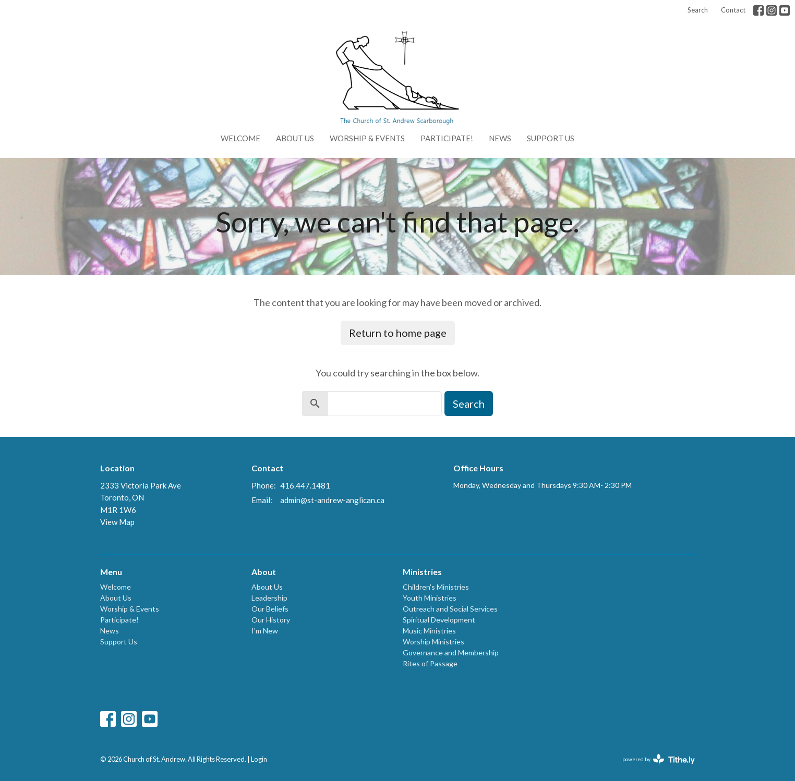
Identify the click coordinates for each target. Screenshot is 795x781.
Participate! (446, 138)
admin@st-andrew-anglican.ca (332, 500)
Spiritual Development (439, 619)
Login (259, 759)
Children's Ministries (436, 586)
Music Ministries (429, 630)
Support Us (550, 138)
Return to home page (398, 332)
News (500, 138)
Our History (270, 619)
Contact (733, 10)
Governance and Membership (451, 652)
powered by (658, 759)
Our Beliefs (269, 608)
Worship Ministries (433, 641)
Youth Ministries (429, 597)
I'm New (264, 630)
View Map (117, 522)
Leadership (269, 597)
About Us (295, 138)
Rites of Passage (430, 663)
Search (698, 10)
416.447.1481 (305, 485)
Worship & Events (367, 138)
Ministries (422, 572)
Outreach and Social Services (450, 608)
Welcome (240, 138)
